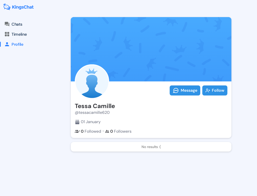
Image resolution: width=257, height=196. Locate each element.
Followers (118, 131)
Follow (214, 90)
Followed (88, 131)
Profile (11, 44)
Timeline (15, 34)
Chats (13, 24)
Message (185, 90)
